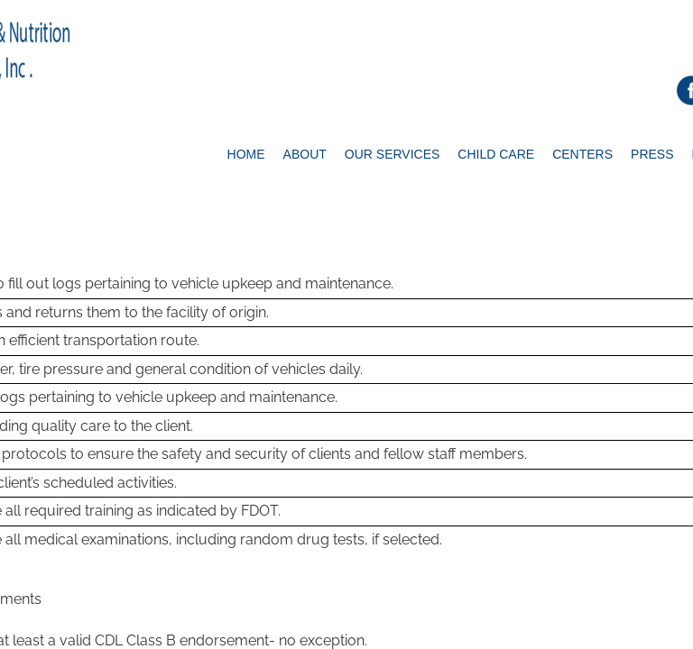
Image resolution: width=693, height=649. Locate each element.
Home (246, 154)
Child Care (495, 154)
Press (652, 154)
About (305, 154)
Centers (582, 154)
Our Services (392, 154)
